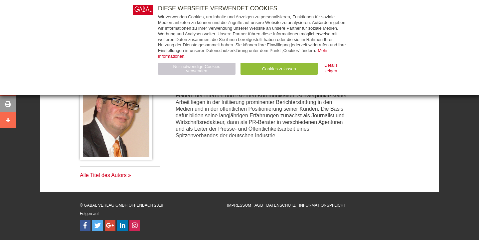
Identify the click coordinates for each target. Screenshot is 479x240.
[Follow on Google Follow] (110, 225)
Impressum (239, 205)
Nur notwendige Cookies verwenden (196, 68)
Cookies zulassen (279, 68)
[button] (8, 104)
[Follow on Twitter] (97, 225)
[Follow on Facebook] (85, 225)
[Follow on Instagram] (134, 225)
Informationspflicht (322, 205)
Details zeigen (331, 68)
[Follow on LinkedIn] (122, 225)
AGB (258, 205)
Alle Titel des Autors (103, 175)
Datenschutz (280, 205)
